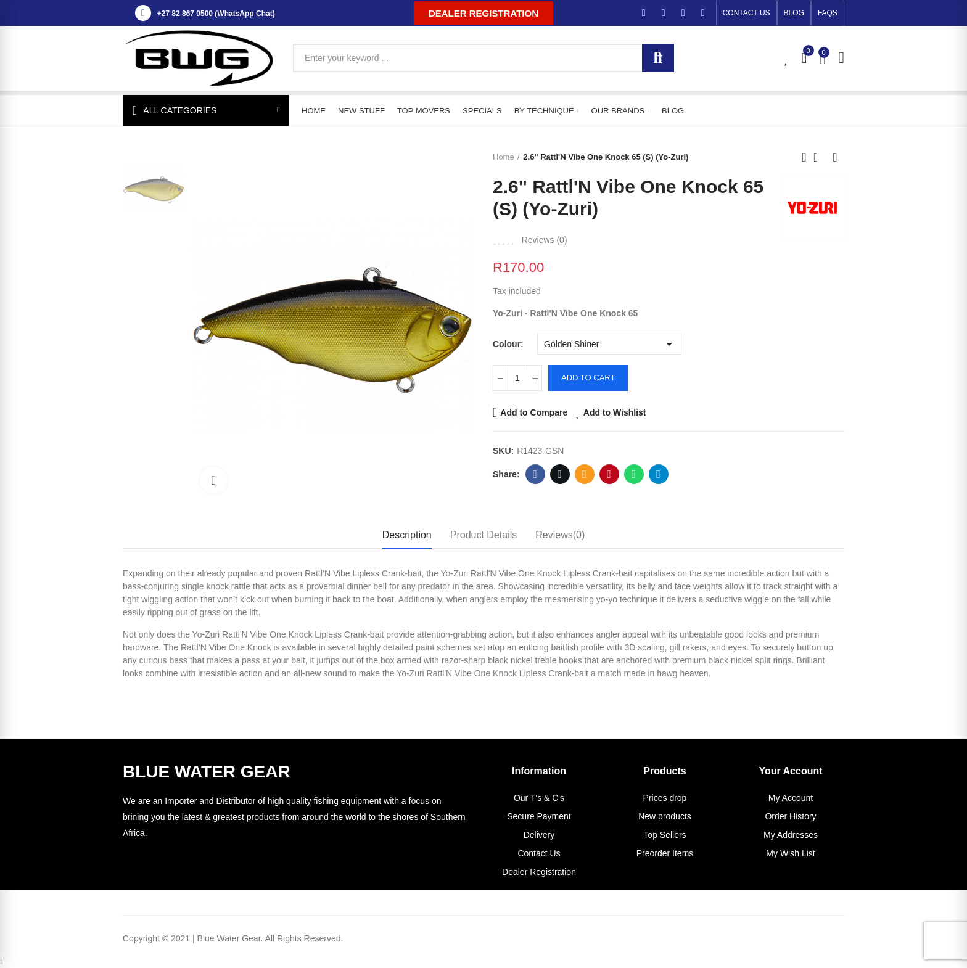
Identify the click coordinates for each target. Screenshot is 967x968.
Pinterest (609, 474)
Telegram (658, 474)
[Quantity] (517, 378)
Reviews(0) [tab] (560, 535)
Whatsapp (634, 474)
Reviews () (544, 240)
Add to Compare (533, 412)
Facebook (535, 474)
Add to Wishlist (614, 412)
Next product (835, 157)
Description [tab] (407, 535)
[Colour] (609, 344)
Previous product (804, 157)
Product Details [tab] (483, 535)
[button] (483, 13)
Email (584, 474)
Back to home (819, 157)
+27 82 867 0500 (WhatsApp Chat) (216, 13)
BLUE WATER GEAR (206, 771)
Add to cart (588, 377)
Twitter (560, 474)
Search (658, 58)
